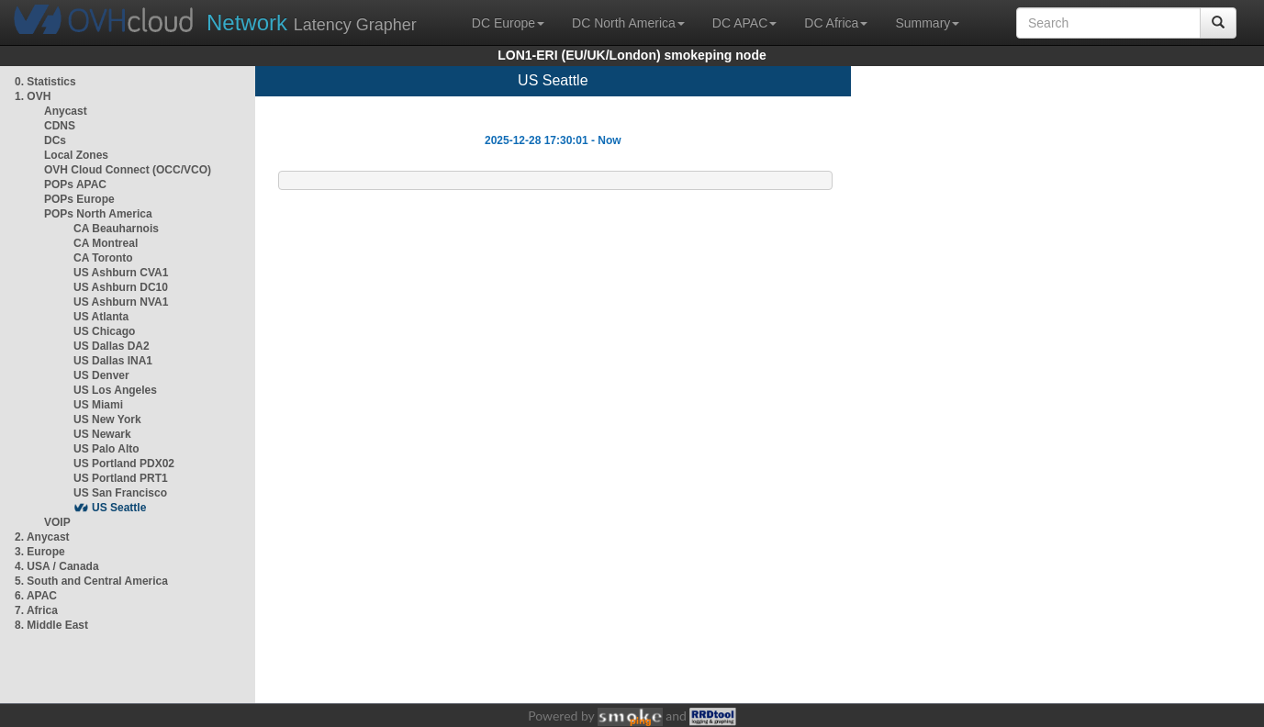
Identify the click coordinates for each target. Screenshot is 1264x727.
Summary (927, 23)
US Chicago (104, 331)
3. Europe (40, 551)
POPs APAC (75, 184)
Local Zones (76, 155)
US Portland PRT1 (120, 478)
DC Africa (835, 23)
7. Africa (36, 610)
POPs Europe (79, 199)
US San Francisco (120, 493)
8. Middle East (51, 625)
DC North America (628, 23)
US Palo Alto (106, 448)
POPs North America (98, 213)
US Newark (102, 434)
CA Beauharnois (116, 228)
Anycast (65, 111)
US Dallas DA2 (111, 346)
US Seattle (119, 507)
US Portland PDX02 (123, 463)
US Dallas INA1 (112, 360)
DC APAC (744, 23)
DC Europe (508, 23)
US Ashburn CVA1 (120, 272)
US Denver (101, 375)
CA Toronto (103, 258)
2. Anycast (42, 537)
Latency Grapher (312, 22)
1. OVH (32, 96)
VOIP (57, 522)
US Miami (98, 404)
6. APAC (36, 595)
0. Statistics (45, 81)
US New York (107, 419)
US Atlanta (101, 316)
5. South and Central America (91, 581)
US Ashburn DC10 (120, 287)
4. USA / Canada (57, 566)
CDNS (59, 125)
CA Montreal (105, 243)
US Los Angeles (115, 390)
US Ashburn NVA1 (120, 302)
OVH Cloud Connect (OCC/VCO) (127, 169)
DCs (55, 140)
